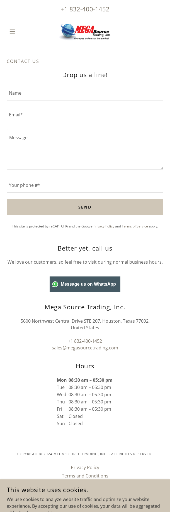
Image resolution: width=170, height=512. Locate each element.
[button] (18, 31)
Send (85, 207)
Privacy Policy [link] (103, 226)
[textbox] (85, 93)
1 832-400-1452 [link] (87, 9)
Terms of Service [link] (135, 226)
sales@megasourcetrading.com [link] (85, 348)
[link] (85, 31)
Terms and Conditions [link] (85, 476)
